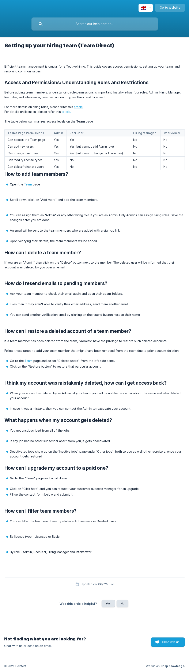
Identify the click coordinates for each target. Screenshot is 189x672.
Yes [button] (108, 603)
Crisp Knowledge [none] (172, 666)
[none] (146, 8)
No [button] (122, 603)
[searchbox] (94, 24)
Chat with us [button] (170, 642)
